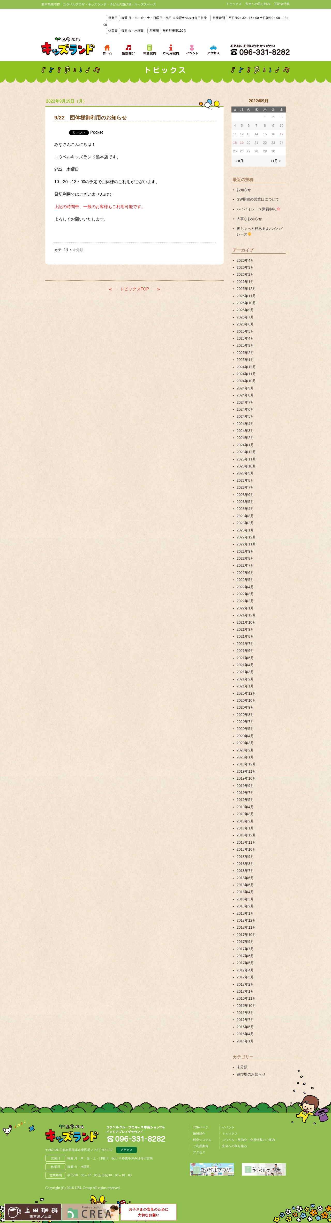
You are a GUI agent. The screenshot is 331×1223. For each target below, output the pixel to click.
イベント (228, 1127)
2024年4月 (245, 424)
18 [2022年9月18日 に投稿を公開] (235, 143)
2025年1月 (245, 360)
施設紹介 (199, 1133)
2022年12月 (246, 537)
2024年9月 (245, 388)
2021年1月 (245, 686)
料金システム (202, 1140)
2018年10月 (246, 849)
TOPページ (200, 1127)
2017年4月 (245, 970)
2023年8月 (245, 480)
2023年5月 (245, 502)
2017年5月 (245, 963)
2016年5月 (245, 1027)
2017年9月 (245, 942)
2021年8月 (245, 636)
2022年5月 (245, 580)
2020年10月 (246, 700)
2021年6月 (245, 651)
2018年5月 (245, 885)
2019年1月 (245, 828)
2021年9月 (245, 629)
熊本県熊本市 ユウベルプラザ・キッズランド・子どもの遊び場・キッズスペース (68, 46)
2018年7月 (245, 871)
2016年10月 (246, 1006)
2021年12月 (246, 615)
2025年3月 (245, 345)
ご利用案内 (200, 1146)
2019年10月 (246, 778)
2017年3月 (245, 977)
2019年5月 (245, 800)
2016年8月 (245, 1013)
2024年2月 (245, 438)
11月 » (276, 161)
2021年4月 (245, 665)
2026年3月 (245, 267)
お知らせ (244, 190)
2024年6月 (245, 409)
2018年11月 (246, 842)
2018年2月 (245, 906)
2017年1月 (245, 991)
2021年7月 (245, 644)
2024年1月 (245, 445)
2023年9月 (245, 473)
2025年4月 (245, 338)
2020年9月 (245, 707)
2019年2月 (245, 821)
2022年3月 (245, 594)
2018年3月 (245, 899)
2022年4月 (245, 587)
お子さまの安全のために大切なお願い (149, 1212)
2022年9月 (245, 551)
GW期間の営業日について (258, 199)
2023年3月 (245, 516)
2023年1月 (245, 530)
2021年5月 (245, 658)
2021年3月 (245, 672)
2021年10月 (246, 622)
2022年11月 (246, 544)
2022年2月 (245, 601)
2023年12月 (246, 452)
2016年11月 (246, 998)
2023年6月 (245, 495)
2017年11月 (246, 927)
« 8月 (239, 161)
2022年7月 (245, 565)
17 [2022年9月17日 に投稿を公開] (281, 134)
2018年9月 (245, 857)
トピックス (234, 4)
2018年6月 (245, 878)
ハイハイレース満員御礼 (258, 209)
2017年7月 (245, 949)
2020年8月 (245, 715)
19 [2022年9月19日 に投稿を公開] (242, 143)
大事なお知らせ (249, 219)
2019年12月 (246, 764)
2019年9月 (245, 786)
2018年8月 (245, 864)
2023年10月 (246, 466)
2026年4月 (245, 260)
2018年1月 (245, 913)
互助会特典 (282, 4)
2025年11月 (246, 296)
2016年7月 (245, 1020)
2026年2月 (245, 274)
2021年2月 (245, 679)
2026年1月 (245, 282)
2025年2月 (245, 353)
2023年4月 (245, 509)
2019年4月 (245, 807)
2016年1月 (245, 1041)
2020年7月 (245, 722)
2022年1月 (245, 608)
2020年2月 (245, 750)
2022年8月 (245, 558)
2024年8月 (245, 395)
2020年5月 (245, 729)
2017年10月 (246, 935)
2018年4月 (245, 892)
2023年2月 (245, 523)
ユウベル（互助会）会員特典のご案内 (248, 1140)
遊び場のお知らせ (251, 1074)
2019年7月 (245, 793)
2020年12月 (246, 693)
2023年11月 (246, 459)
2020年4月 (245, 736)
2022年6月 (245, 573)
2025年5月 (245, 331)
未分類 (242, 1067)
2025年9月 (245, 310)
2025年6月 (245, 324)
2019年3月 (245, 814)
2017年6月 (245, 956)
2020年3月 (245, 743)
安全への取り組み (257, 4)
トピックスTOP (134, 289)
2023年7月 (245, 487)
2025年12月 (246, 289)
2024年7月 (245, 402)
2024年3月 (245, 431)
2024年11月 (246, 374)
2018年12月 (246, 835)
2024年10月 (246, 381)
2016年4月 (245, 1034)
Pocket (96, 132)
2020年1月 (245, 757)
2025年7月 (245, 317)
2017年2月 (245, 984)
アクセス (126, 1150)
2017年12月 (246, 920)
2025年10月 (246, 303)
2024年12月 (246, 367)
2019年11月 (246, 771)
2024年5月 (245, 416)
